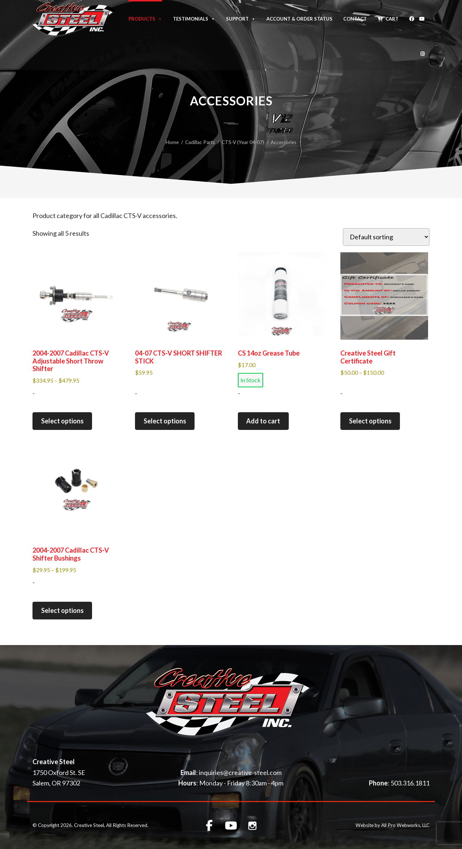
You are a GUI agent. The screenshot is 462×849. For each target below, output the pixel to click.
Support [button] (241, 18)
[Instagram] (422, 52)
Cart (391, 19)
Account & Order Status (299, 19)
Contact (355, 19)
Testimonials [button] (194, 18)
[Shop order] (386, 237)
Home (172, 142)
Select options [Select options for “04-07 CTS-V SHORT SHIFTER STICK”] (165, 421)
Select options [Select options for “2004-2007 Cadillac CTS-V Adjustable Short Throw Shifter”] (62, 421)
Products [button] (145, 18)
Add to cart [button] (263, 421)
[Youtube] (421, 17)
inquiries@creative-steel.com (240, 772)
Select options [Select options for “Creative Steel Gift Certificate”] (370, 421)
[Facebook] (411, 17)
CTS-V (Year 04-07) (243, 142)
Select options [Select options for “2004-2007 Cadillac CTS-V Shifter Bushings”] (62, 610)
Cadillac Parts (200, 142)
